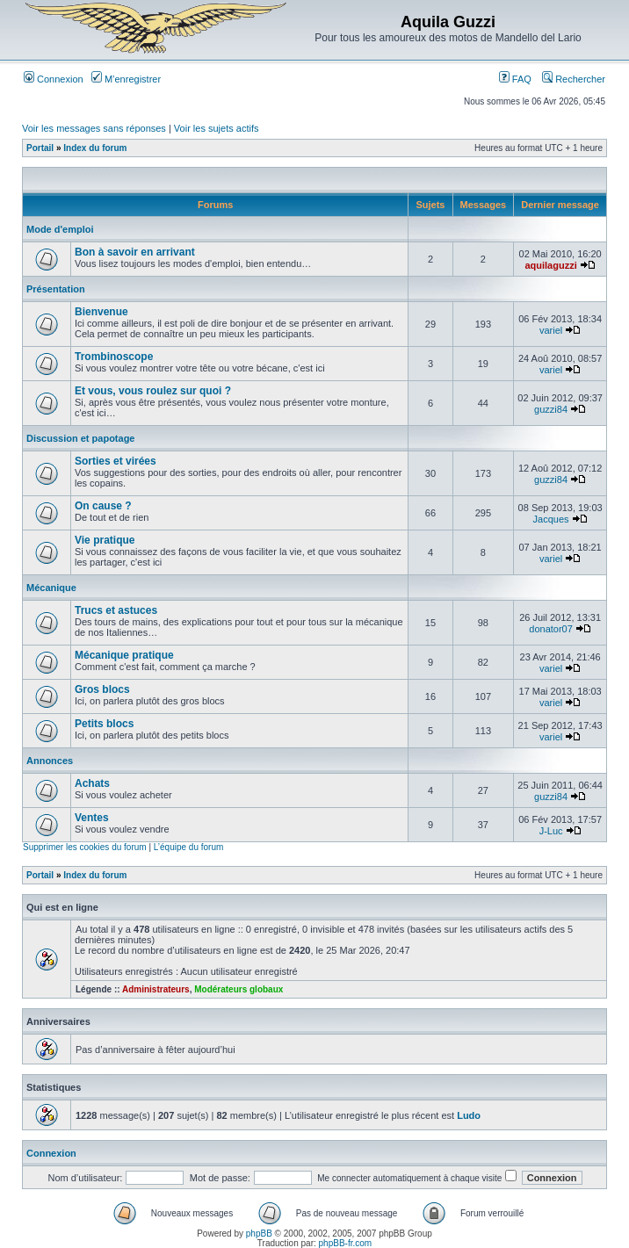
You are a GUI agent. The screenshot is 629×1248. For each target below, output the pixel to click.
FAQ (515, 79)
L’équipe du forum (189, 847)
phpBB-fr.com (345, 1243)
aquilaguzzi (550, 265)
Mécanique (51, 587)
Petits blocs (104, 724)
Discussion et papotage (80, 438)
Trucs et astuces (116, 610)
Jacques (551, 519)
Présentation (55, 289)
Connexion (53, 79)
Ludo (469, 1115)
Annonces (49, 760)
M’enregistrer (126, 79)
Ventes (92, 818)
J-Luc (551, 831)
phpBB (259, 1233)
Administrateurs (156, 989)
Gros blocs (102, 689)
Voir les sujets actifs (216, 128)
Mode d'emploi (60, 229)
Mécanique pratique (124, 655)
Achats (92, 783)
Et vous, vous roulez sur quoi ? (153, 391)
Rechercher (573, 79)
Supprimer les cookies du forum (85, 847)
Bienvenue (101, 312)
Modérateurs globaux (238, 989)
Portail (40, 148)
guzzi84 (551, 409)
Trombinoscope (114, 356)
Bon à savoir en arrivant (135, 252)
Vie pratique (104, 540)
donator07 (551, 629)
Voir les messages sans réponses (94, 128)
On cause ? (103, 506)
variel (550, 330)
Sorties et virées (115, 461)
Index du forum (95, 148)
